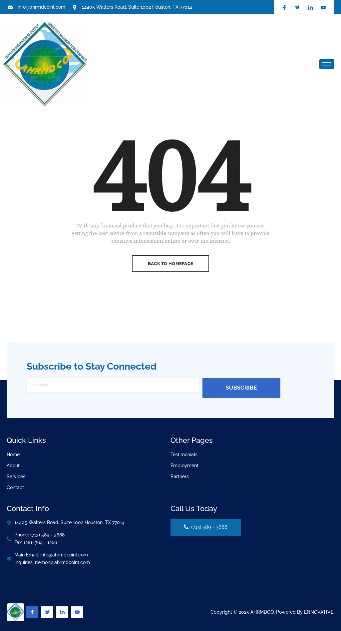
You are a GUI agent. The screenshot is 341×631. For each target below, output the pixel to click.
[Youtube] (77, 612)
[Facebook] (32, 612)
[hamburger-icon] (326, 64)
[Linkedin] (62, 612)
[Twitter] (47, 612)
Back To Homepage (170, 263)
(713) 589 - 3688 (205, 527)
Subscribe (241, 388)
